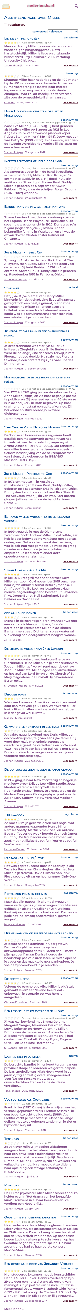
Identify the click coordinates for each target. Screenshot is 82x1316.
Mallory (8, 718)
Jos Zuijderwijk (13, 65)
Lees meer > (70, 65)
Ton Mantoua (12, 1090)
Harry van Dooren (14, 849)
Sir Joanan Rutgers (15, 279)
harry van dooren (14, 924)
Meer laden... (14, 1309)
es (5, 640)
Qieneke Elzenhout (16, 1002)
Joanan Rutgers (13, 152)
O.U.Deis (9, 102)
